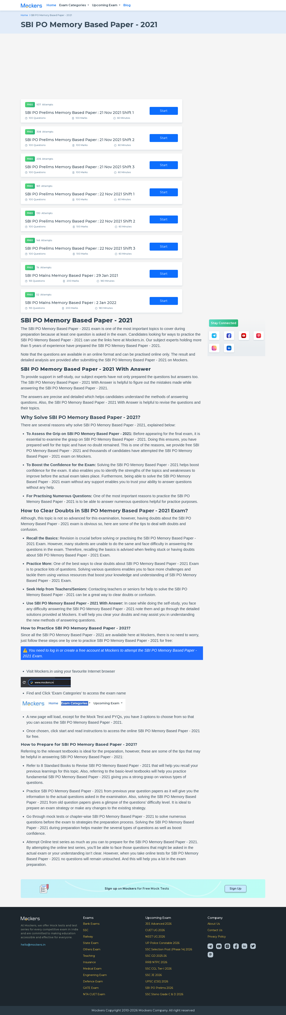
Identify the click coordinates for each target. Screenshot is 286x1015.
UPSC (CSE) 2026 (156, 981)
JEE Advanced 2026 (158, 923)
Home (51, 5)
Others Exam (91, 949)
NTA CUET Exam (94, 994)
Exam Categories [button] (73, 5)
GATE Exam (91, 988)
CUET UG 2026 (155, 930)
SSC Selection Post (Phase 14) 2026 (168, 949)
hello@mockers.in (33, 944)
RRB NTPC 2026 (156, 962)
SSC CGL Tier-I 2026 (158, 968)
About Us (214, 923)
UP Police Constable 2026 (162, 943)
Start (164, 111)
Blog (127, 5)
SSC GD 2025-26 (156, 955)
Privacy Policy (217, 936)
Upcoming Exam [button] (105, 5)
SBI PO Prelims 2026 (159, 988)
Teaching (89, 955)
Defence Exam (93, 981)
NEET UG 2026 (155, 936)
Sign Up (235, 888)
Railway (88, 936)
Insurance (89, 962)
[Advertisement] (143, 66)
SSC (85, 930)
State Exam (90, 943)
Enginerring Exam (95, 975)
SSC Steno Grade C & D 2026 (164, 994)
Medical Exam (92, 968)
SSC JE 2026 (153, 975)
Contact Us (215, 930)
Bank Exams (91, 923)
